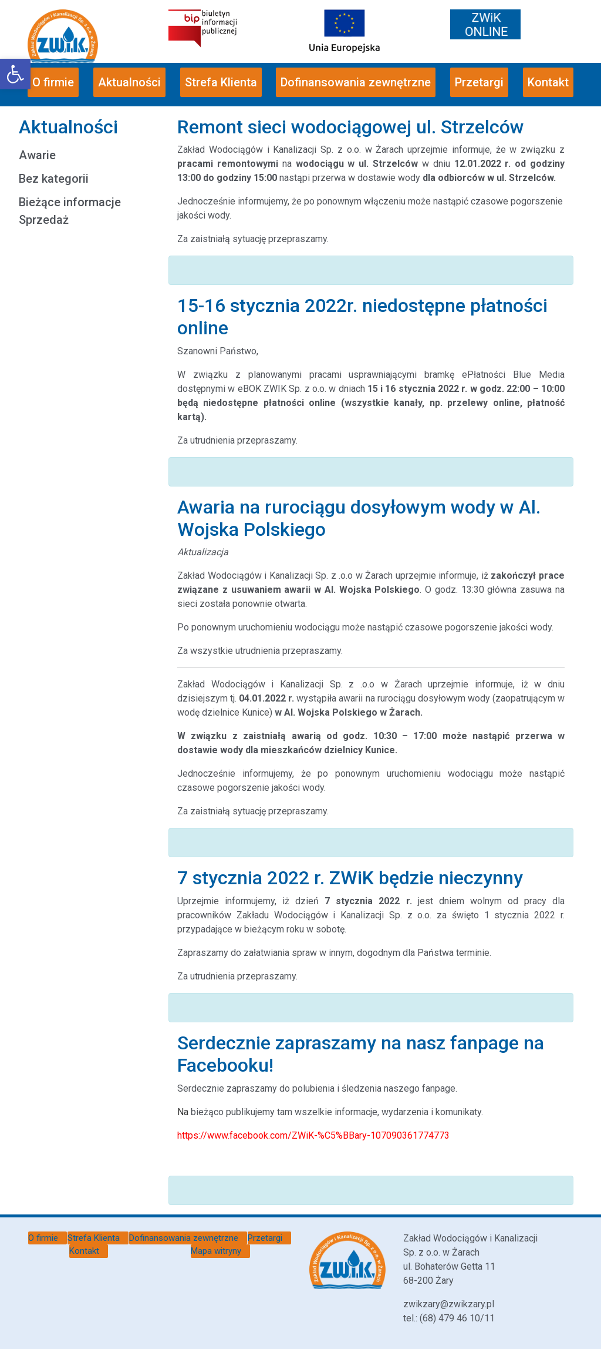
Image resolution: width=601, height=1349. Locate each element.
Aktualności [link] (129, 82)
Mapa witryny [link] (216, 1251)
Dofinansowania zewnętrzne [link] (356, 82)
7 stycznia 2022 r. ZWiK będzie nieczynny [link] (350, 878)
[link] (15, 74)
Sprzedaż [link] (44, 220)
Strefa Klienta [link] (221, 82)
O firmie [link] (53, 82)
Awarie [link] (37, 155)
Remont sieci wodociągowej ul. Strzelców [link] (350, 127)
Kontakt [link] (548, 82)
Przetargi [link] (479, 82)
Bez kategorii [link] (54, 179)
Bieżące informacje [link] (70, 202)
